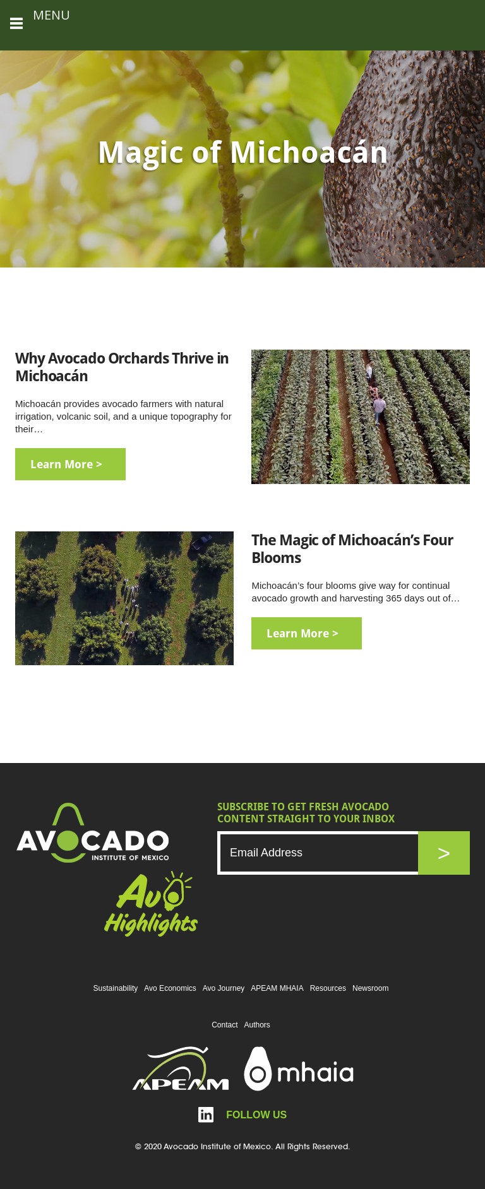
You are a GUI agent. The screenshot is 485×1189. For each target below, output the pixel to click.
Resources (328, 988)
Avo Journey (224, 988)
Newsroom (370, 988)
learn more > (66, 464)
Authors (257, 1024)
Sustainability (115, 988)
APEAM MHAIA (277, 988)
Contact (224, 1024)
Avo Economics (170, 988)
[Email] (331, 853)
